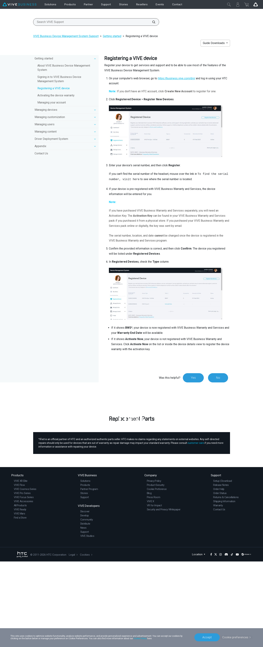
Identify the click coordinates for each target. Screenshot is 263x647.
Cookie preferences (235, 637)
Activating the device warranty (55, 95)
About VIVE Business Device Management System (63, 68)
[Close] (229, 4)
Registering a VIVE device (53, 88)
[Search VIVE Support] (151, 22)
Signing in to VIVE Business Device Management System (59, 79)
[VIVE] (19, 4)
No (218, 377)
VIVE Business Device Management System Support (66, 36)
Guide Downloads (214, 43)
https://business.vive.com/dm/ (176, 78)
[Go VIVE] (255, 4)
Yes (193, 377)
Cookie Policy (140, 638)
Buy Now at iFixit (131, 489)
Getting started (112, 36)
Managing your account (51, 102)
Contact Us (41, 153)
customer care (196, 528)
